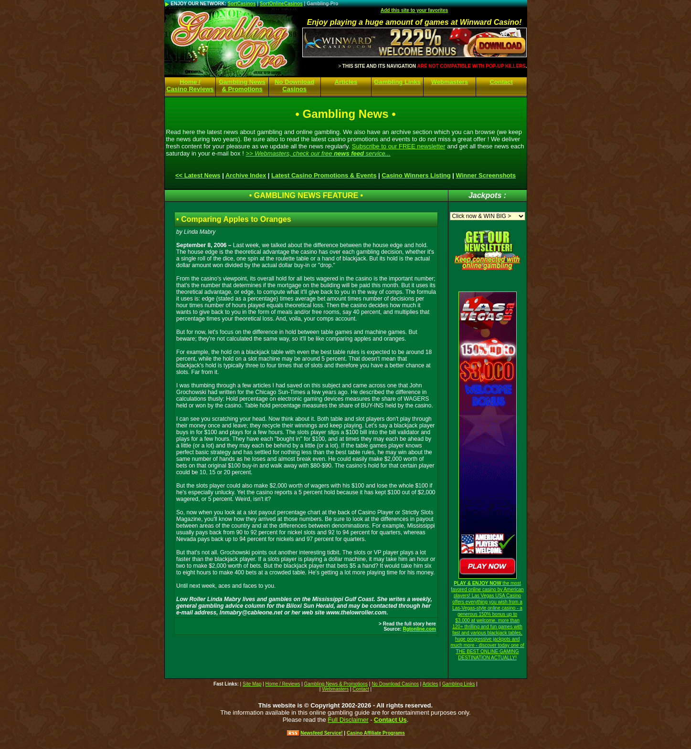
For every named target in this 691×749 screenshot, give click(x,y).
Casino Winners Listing (416, 175)
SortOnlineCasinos (281, 3)
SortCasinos (242, 3)
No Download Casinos (294, 85)
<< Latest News (198, 175)
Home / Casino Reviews (189, 85)
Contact (500, 81)
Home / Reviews (283, 684)
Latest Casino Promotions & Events (323, 175)
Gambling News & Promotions (242, 85)
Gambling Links (397, 81)
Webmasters (449, 81)
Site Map (252, 684)
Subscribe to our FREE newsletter (399, 146)
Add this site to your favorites (414, 10)
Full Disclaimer (348, 719)
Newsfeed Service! (321, 733)
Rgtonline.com (419, 629)
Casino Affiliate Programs (376, 733)
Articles (346, 81)
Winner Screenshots (486, 175)
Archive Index (245, 175)
